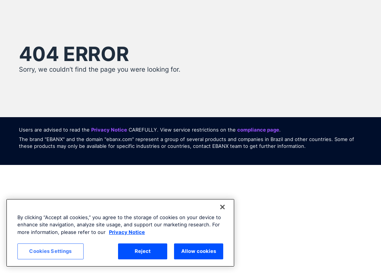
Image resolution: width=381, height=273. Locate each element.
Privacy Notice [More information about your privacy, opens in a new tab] (127, 232)
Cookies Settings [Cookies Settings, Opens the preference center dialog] (50, 251)
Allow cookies (198, 251)
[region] (120, 233)
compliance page (258, 130)
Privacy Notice (109, 130)
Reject (143, 251)
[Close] (222, 207)
